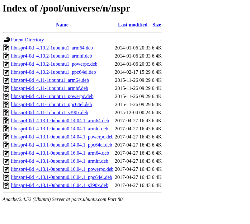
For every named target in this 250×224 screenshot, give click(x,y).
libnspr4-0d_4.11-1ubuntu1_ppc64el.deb (51, 104)
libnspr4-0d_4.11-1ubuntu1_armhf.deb (49, 88)
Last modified (133, 24)
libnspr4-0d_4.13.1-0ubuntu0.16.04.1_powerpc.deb (62, 169)
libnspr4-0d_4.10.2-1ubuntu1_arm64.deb (52, 47)
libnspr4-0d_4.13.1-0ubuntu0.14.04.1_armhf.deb (59, 128)
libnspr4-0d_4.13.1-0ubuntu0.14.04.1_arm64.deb (60, 120)
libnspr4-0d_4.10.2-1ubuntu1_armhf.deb (51, 55)
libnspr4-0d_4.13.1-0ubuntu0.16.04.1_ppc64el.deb (61, 177)
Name (62, 24)
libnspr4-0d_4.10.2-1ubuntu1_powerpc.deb (54, 64)
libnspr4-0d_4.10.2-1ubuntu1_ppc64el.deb (53, 72)
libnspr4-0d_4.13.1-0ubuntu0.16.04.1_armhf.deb (59, 161)
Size (157, 24)
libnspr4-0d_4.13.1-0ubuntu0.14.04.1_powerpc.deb (62, 136)
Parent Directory (27, 39)
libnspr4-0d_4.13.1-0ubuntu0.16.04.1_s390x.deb (59, 185)
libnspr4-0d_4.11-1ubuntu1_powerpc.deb (52, 96)
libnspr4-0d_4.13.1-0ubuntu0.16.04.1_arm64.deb (60, 153)
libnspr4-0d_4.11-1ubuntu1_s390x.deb (49, 112)
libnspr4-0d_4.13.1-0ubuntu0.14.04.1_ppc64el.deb (61, 144)
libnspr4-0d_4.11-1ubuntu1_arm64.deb (50, 80)
